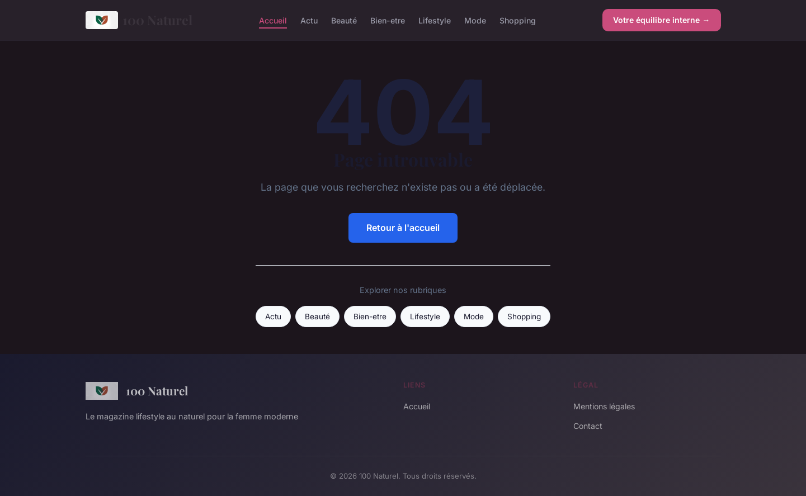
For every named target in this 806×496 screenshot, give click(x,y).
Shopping (517, 20)
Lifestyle (434, 20)
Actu (309, 20)
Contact (587, 426)
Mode (475, 20)
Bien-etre (387, 20)
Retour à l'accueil (403, 227)
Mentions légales (604, 406)
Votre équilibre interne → (661, 20)
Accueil (273, 20)
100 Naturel (139, 20)
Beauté (344, 20)
